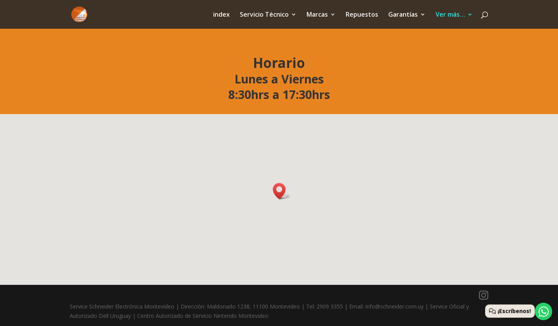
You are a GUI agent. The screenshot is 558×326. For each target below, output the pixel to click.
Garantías (403, 15)
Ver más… (450, 15)
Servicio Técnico (264, 15)
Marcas (317, 15)
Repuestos (362, 15)
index (221, 15)
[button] (282, 191)
